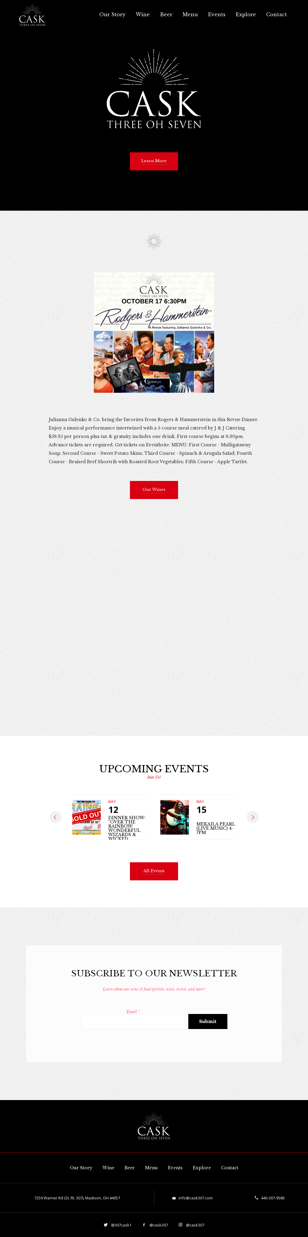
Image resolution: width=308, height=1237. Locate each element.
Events (217, 14)
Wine (143, 14)
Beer (166, 14)
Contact (276, 14)
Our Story (112, 14)
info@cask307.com (196, 1198)
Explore (246, 14)
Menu (190, 14)
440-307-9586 (273, 1198)
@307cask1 (120, 1225)
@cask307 (158, 1225)
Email (133, 1011)
